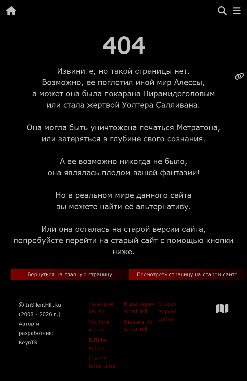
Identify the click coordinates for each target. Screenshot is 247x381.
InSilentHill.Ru (43, 305)
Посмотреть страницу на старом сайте (187, 274)
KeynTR (28, 342)
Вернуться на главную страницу (70, 274)
